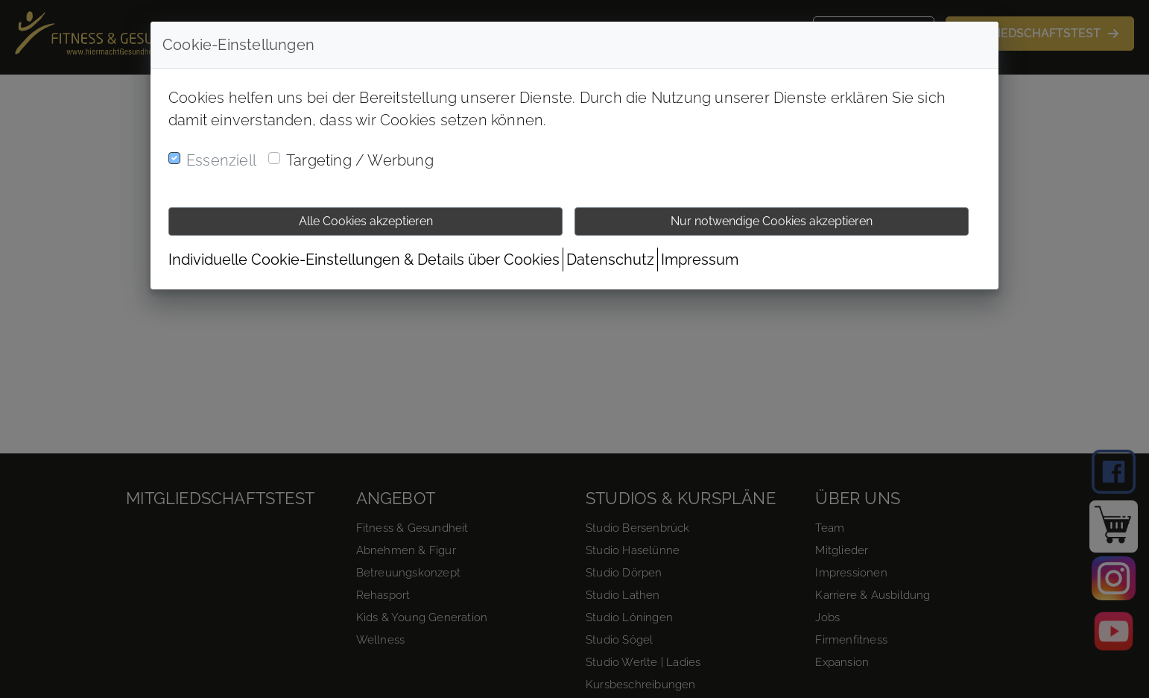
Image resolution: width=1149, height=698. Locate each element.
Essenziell (221, 160)
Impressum (699, 259)
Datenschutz (610, 259)
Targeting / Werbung (360, 160)
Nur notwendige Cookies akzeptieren (772, 221)
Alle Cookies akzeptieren (366, 221)
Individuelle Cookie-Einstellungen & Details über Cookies (364, 259)
